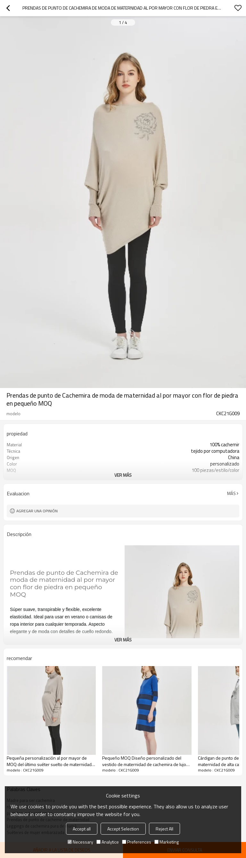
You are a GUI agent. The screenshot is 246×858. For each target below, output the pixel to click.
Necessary (80, 841)
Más (231, 493)
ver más (123, 475)
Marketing (166, 841)
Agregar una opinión (37, 511)
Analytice (107, 841)
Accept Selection (123, 828)
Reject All (164, 828)
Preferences (136, 841)
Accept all (82, 828)
